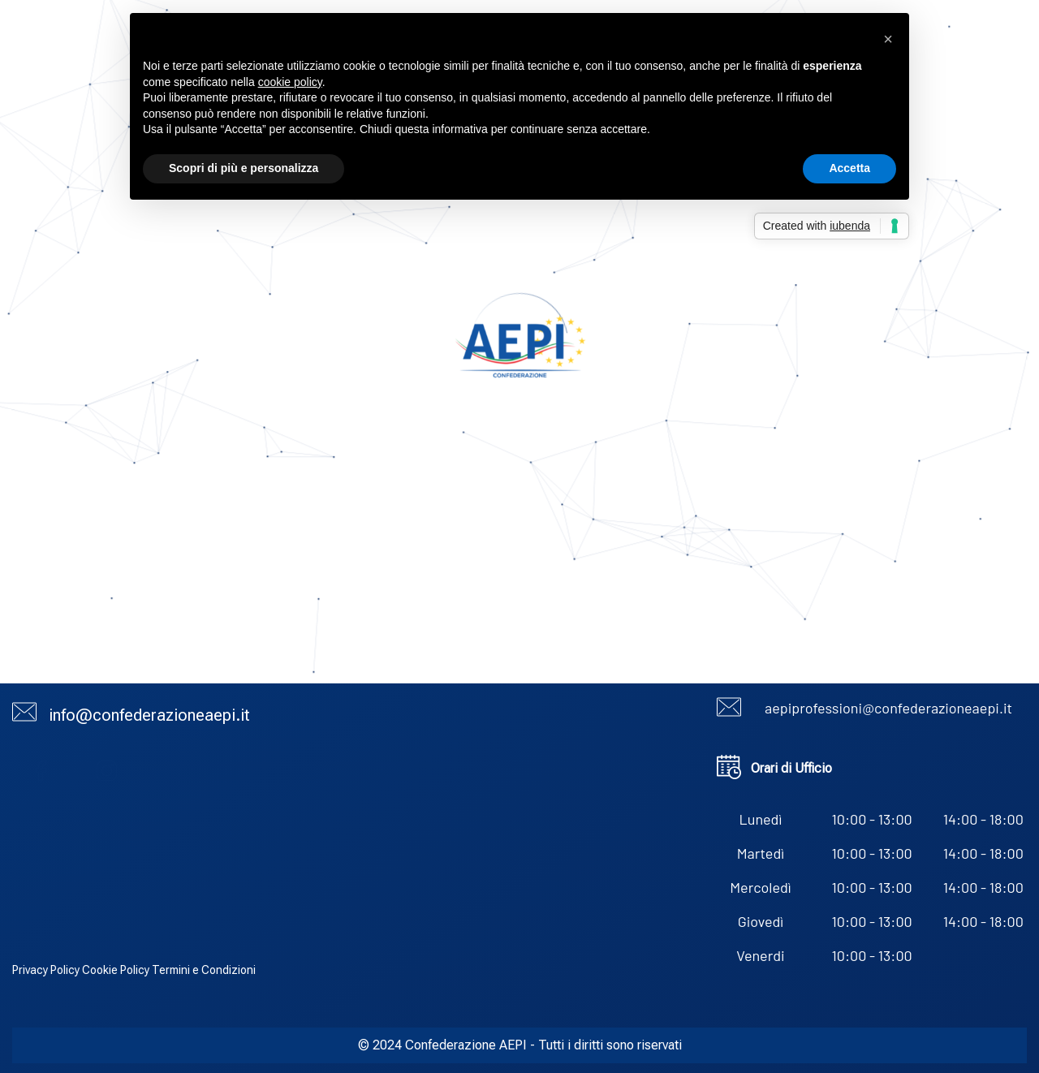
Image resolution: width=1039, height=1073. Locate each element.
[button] (888, 39)
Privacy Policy (46, 969)
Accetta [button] (849, 168)
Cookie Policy (115, 969)
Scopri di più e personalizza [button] (243, 168)
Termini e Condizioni (204, 969)
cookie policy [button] (290, 81)
